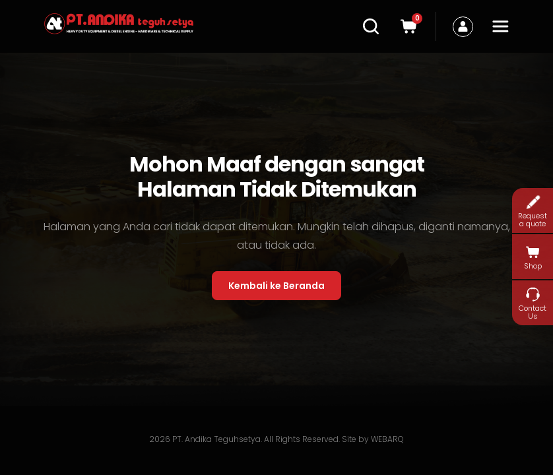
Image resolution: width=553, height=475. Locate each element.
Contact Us (532, 303)
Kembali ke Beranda (276, 285)
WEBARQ (387, 439)
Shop (533, 257)
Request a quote (532, 210)
